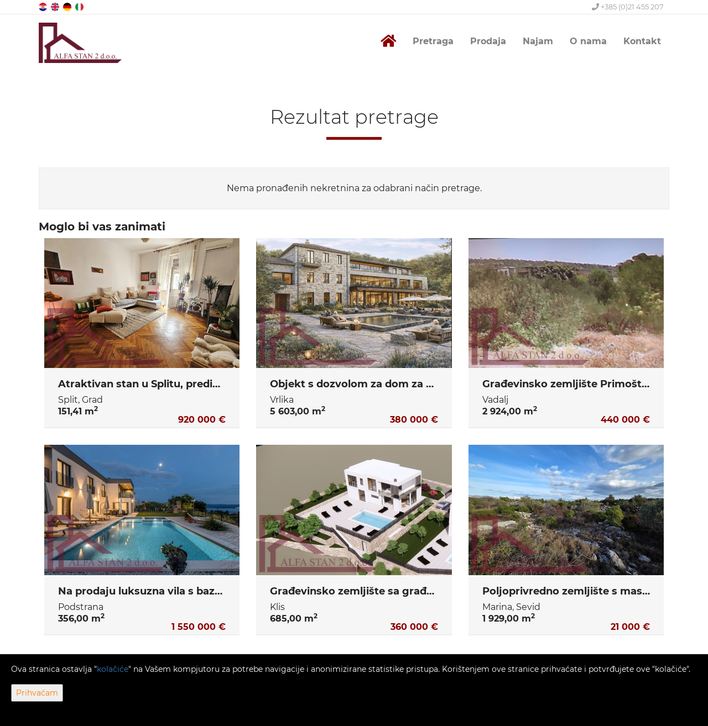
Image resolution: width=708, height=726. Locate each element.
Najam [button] (538, 41)
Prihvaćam (37, 693)
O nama (588, 41)
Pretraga (433, 41)
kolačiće (112, 669)
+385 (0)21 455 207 (628, 6)
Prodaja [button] (488, 41)
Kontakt (642, 41)
